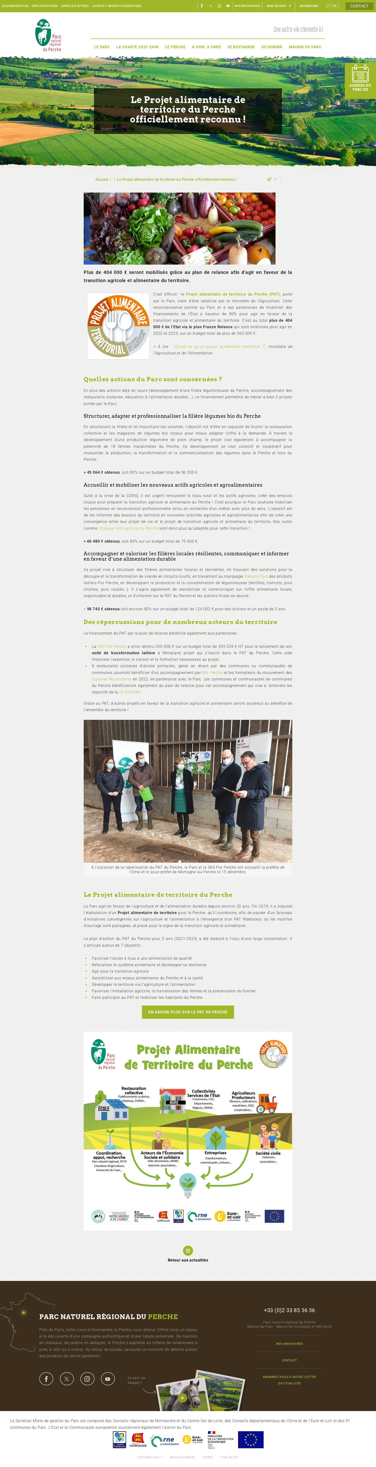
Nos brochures (247, 6)
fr (335, 6)
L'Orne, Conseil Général (164, 1440)
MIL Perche (212, 672)
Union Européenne (250, 1440)
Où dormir (271, 47)
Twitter (210, 6)
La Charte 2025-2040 (137, 47)
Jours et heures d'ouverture (116, 6)
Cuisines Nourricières (112, 679)
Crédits (208, 1457)
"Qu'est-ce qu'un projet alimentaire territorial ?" (219, 346)
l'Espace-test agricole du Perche (128, 528)
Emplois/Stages (45, 6)
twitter (67, 1378)
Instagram (219, 6)
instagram (87, 1378)
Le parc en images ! (142, 1380)
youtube (108, 1378)
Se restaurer (241, 47)
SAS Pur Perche (112, 646)
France (220, 1440)
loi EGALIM (129, 692)
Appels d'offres (75, 6)
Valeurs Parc (256, 576)
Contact (359, 6)
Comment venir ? (149, 1457)
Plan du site (230, 1457)
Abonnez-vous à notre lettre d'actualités (289, 1380)
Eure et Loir (193, 1440)
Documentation (15, 6)
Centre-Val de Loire (119, 1440)
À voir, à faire (206, 47)
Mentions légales (182, 1457)
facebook (46, 1378)
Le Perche (175, 47)
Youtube (228, 6)
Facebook (202, 6)
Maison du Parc (305, 47)
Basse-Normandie (138, 1440)
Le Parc (102, 47)
